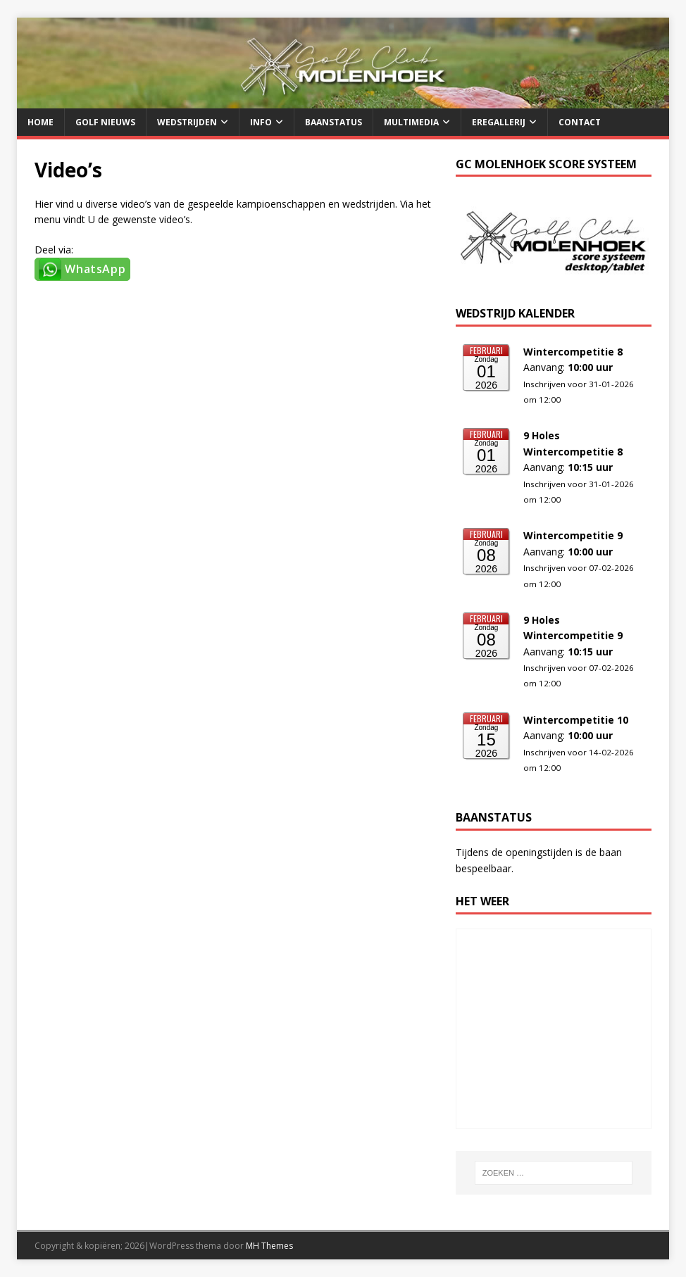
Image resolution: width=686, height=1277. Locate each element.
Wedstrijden (187, 122)
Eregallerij (498, 122)
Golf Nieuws (105, 122)
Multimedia (411, 122)
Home (40, 122)
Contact (580, 122)
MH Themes (269, 1246)
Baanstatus (333, 122)
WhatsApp (95, 269)
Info (261, 122)
